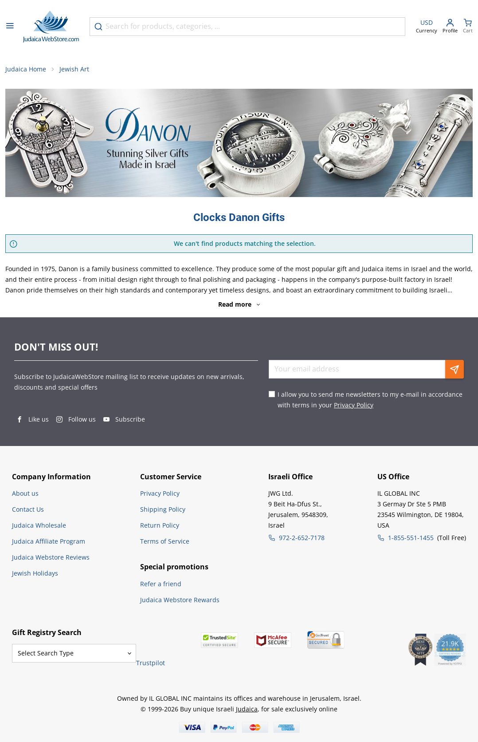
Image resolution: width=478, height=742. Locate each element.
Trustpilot (150, 663)
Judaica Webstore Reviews (51, 557)
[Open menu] (9, 26)
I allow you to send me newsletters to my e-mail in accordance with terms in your (370, 399)
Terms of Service (164, 541)
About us (25, 493)
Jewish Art (74, 69)
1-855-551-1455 (411, 537)
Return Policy (159, 525)
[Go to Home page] (51, 27)
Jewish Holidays (35, 573)
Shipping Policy (162, 509)
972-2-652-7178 (302, 537)
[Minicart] (468, 27)
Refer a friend (160, 584)
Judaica (247, 709)
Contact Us (28, 509)
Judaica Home (25, 69)
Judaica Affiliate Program (48, 541)
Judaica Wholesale (39, 525)
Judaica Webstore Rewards (179, 600)
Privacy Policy (353, 405)
